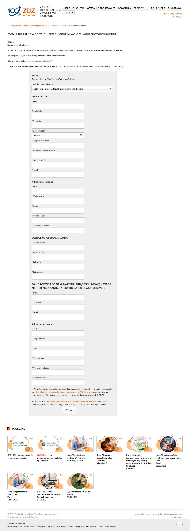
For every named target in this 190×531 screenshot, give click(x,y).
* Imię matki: (37, 272)
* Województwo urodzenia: (43, 150)
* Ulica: (35, 206)
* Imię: (34, 101)
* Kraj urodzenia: (39, 160)
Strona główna (14, 25)
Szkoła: (35, 75)
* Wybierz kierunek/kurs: (42, 84)
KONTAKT (68, 12)
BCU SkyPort (158, 8)
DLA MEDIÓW (174, 8)
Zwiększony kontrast (173, 13)
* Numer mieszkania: (40, 225)
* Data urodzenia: (39, 131)
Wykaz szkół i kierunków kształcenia (41, 25)
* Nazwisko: (37, 121)
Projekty (139, 8)
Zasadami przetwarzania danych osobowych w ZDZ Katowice (64, 392)
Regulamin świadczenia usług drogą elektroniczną (74, 401)
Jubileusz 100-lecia (74, 8)
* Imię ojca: (36, 262)
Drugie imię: (37, 111)
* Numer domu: (38, 216)
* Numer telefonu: (39, 242)
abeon (178, 517)
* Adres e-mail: (38, 252)
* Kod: (34, 186)
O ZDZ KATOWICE (106, 8)
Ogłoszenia (124, 8)
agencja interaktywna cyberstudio (168, 514)
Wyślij (68, 410)
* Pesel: (35, 170)
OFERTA (91, 8)
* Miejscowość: (38, 196)
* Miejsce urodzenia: (40, 140)
